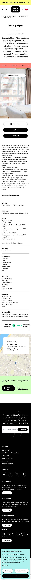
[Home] (15, 9)
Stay (3, 16)
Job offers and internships (10, 453)
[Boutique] (22, 9)
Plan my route (7, 388)
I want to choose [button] (21, 571)
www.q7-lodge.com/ (12, 350)
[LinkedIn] (17, 474)
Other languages (7, 461)
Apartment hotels (24, 16)
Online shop (5, 2)
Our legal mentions (7, 463)
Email (15, 130)
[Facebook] (4, 474)
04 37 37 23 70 (15, 124)
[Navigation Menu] (2, 9)
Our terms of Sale (7, 458)
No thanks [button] (7, 571)
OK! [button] (15, 576)
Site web (15, 135)
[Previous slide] (26, 65)
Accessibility (6, 455)
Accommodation (11, 16)
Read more (7, 493)
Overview (14, 66)
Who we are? (6, 450)
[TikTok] (23, 474)
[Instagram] (10, 474)
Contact (4, 66)
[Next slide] (28, 65)
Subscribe (23, 429)
